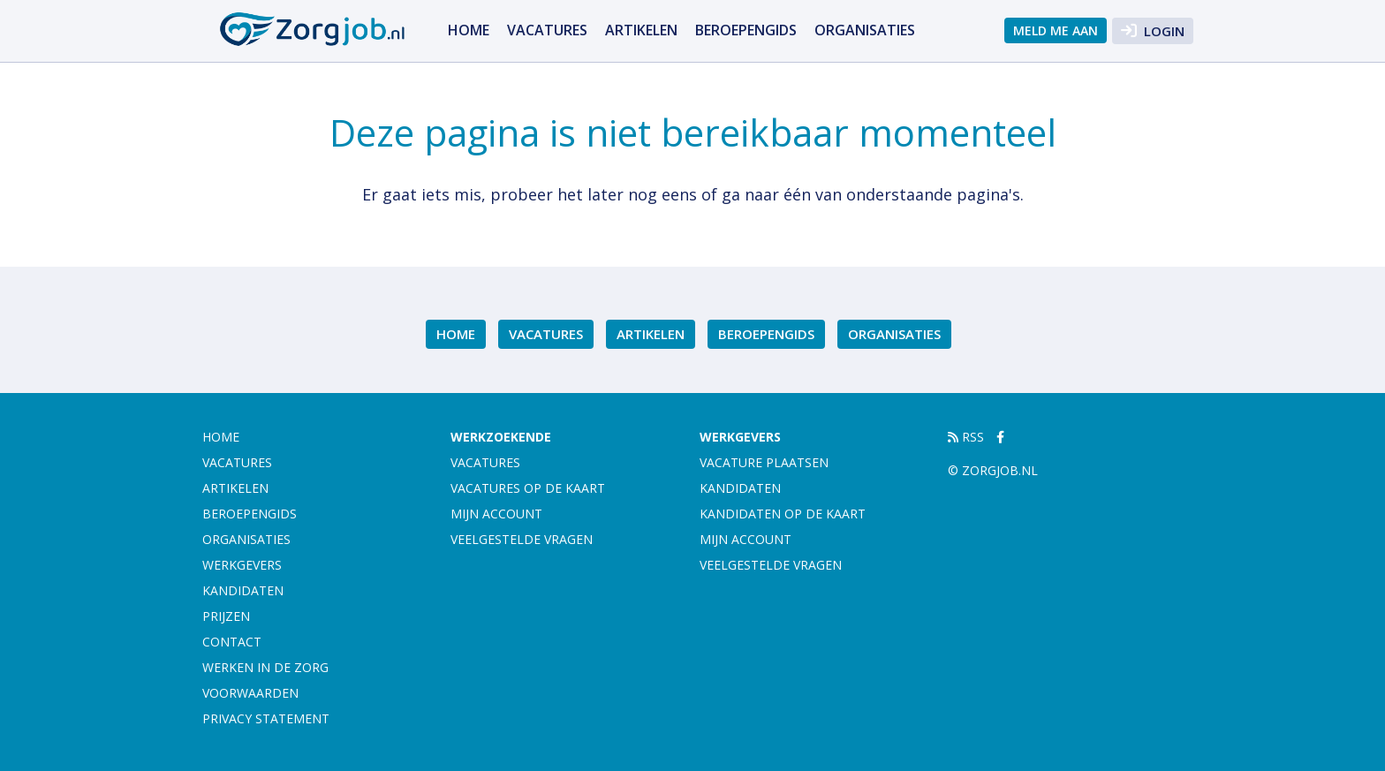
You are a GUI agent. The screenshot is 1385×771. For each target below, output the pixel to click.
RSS (966, 436)
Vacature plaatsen (764, 462)
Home (468, 30)
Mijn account (496, 513)
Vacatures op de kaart (527, 488)
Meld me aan (1055, 30)
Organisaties (864, 30)
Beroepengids (746, 30)
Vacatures (547, 30)
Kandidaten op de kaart (783, 513)
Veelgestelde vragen (521, 539)
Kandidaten (243, 590)
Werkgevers (242, 564)
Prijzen (226, 616)
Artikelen (641, 30)
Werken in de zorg (265, 667)
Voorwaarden (250, 692)
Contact (231, 641)
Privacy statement (265, 718)
